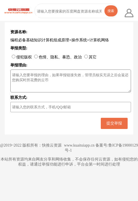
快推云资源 (52, 145)
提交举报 (114, 123)
